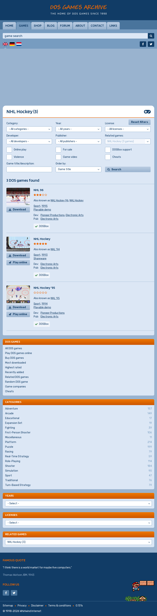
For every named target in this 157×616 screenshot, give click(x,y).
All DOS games (13, 348)
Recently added (14, 372)
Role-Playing (78, 461)
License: (110, 123)
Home (9, 25)
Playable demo (42, 209)
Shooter (78, 466)
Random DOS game (16, 381)
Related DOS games (17, 377)
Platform (78, 442)
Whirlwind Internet (30, 611)
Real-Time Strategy (78, 456)
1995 (44, 206)
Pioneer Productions (53, 215)
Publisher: (61, 135)
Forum (65, 25)
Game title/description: (20, 163)
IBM (25, 575)
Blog (51, 25)
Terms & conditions (59, 605)
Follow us (11, 584)
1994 (44, 303)
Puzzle (78, 447)
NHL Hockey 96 (59, 200)
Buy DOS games (14, 358)
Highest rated (13, 367)
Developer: (12, 135)
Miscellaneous (78, 437)
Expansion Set (78, 423)
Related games (15, 534)
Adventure (78, 409)
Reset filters (139, 122)
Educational (78, 418)
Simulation (78, 471)
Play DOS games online (18, 353)
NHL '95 (55, 298)
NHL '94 (55, 249)
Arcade (78, 413)
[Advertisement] (78, 74)
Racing (78, 452)
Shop (37, 25)
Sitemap (8, 605)
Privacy (22, 605)
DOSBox (44, 226)
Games (23, 25)
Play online (20, 262)
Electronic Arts (75, 215)
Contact (97, 25)
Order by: (61, 163)
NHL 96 (39, 190)
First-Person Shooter (78, 432)
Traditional (78, 480)
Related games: (114, 135)
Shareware (40, 258)
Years (9, 495)
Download (19, 209)
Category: (12, 123)
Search (116, 169)
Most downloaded (15, 362)
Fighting (78, 428)
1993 (44, 254)
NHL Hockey (77, 200)
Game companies (15, 386)
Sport (37, 206)
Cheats (9, 391)
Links (113, 25)
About (80, 25)
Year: (59, 123)
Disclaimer (37, 605)
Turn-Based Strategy (78, 485)
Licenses (11, 515)
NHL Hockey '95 (44, 288)
